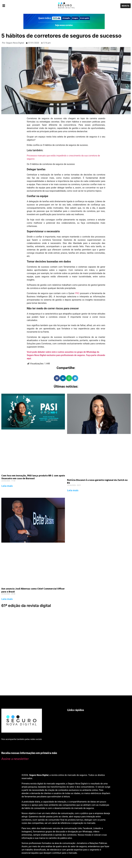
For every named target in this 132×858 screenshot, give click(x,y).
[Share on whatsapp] (69, 378)
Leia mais (7, 485)
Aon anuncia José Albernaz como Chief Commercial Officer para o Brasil (33, 590)
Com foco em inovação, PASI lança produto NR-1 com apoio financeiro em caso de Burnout (33, 477)
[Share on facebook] (57, 378)
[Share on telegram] (75, 378)
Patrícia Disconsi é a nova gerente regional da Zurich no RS (97, 481)
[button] (22, 5)
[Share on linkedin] (63, 378)
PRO (77, 293)
